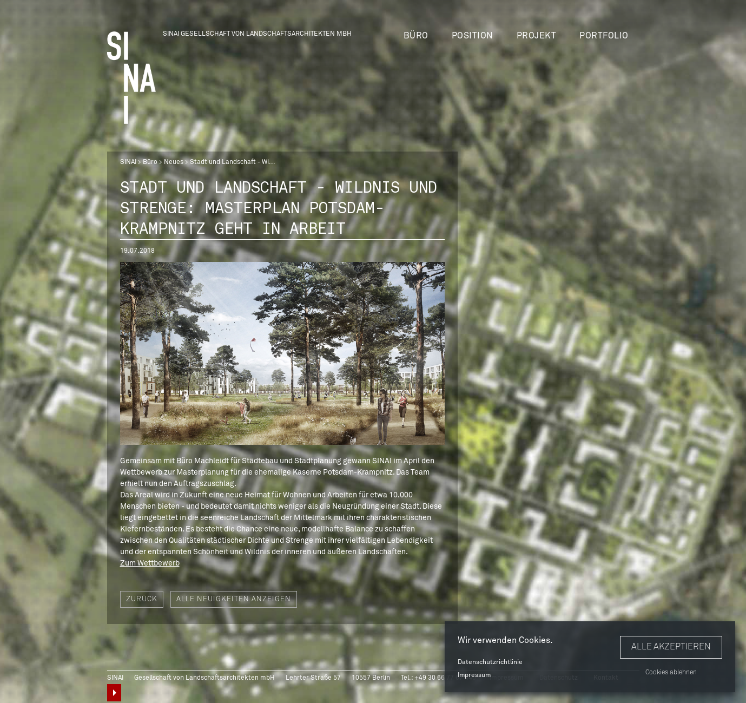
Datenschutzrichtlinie (490, 662)
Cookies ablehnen (671, 672)
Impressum (474, 675)
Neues (173, 162)
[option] (282, 353)
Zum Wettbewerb (150, 563)
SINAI (128, 162)
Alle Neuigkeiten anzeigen (233, 599)
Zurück (141, 599)
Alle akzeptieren (671, 646)
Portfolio (604, 35)
